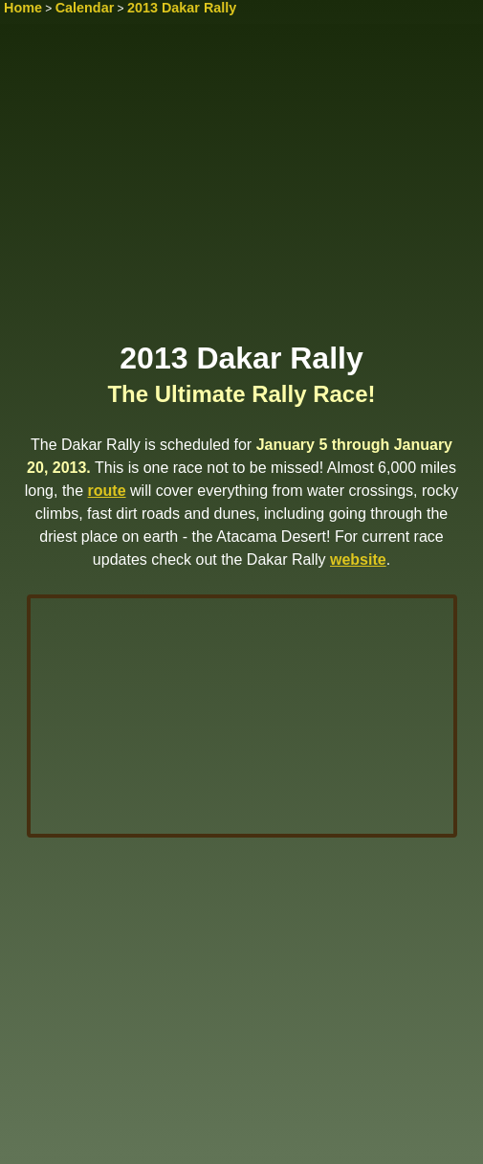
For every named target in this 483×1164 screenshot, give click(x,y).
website (358, 559)
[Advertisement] (241, 189)
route (107, 490)
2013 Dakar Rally (181, 7)
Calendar (85, 7)
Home (23, 7)
